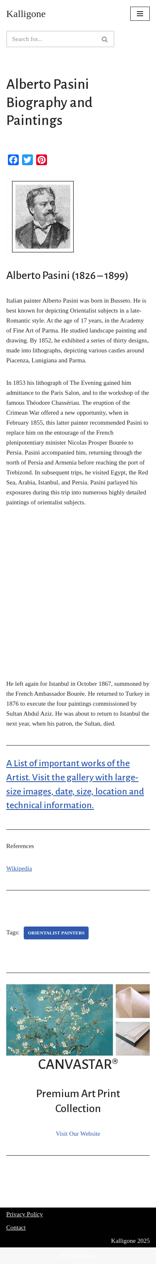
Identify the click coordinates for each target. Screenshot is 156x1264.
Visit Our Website (78, 1133)
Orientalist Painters (56, 932)
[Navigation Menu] (140, 14)
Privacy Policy (24, 1214)
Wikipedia (19, 868)
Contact (16, 1227)
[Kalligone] (26, 14)
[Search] (51, 39)
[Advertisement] (78, 597)
